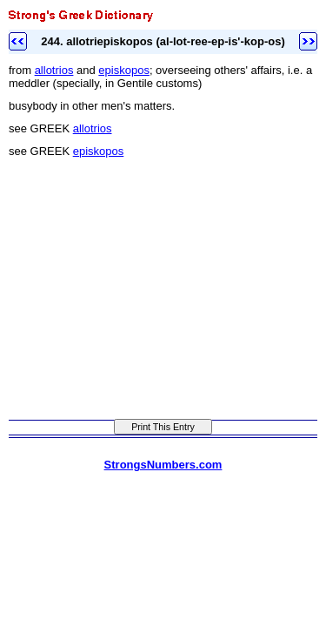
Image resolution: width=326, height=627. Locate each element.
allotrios (54, 70)
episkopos (124, 70)
